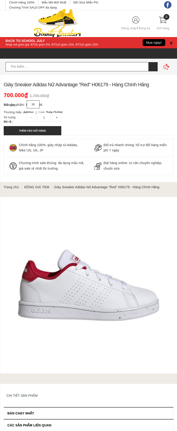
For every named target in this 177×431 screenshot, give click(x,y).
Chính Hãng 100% (22, 2)
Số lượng (9, 117)
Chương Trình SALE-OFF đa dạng (33, 7)
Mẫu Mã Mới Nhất (54, 2)
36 (33, 104)
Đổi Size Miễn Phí (86, 2)
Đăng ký (144, 28)
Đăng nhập (129, 28)
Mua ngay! (154, 42)
